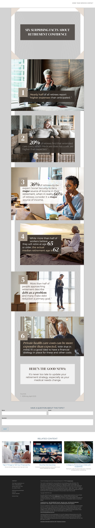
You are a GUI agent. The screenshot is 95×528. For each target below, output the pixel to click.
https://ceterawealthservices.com (47, 512)
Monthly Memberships (47, 465)
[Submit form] (5, 429)
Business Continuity (61, 521)
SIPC (59, 496)
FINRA (56, 496)
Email (49, 410)
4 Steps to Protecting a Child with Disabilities (78, 466)
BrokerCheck (70, 480)
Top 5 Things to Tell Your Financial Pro (16, 465)
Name (3, 410)
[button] (75, 3)
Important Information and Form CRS (48, 521)
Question (4, 418)
